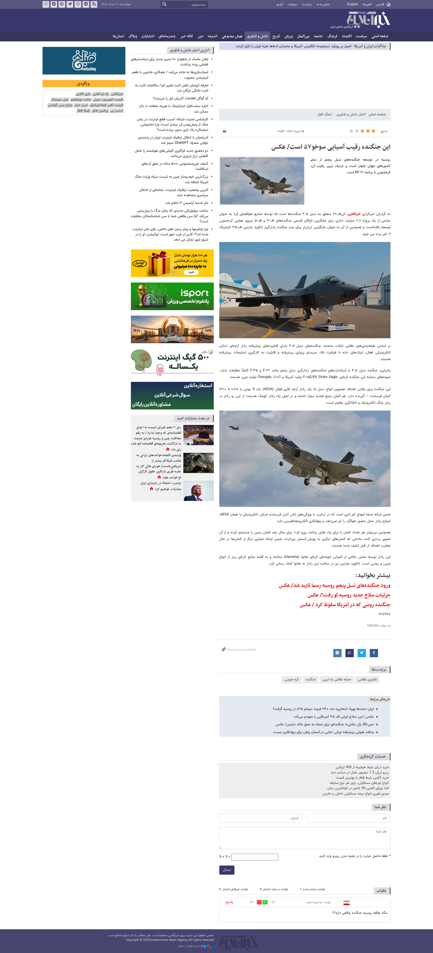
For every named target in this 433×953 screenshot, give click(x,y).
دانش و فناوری (257, 36)
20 (273, 902)
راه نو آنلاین (100, 94)
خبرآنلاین (360, 20)
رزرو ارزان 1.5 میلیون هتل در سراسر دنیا (360, 772)
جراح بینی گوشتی (59, 105)
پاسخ (229, 902)
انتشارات (147, 36)
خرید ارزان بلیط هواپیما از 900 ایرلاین (362, 767)
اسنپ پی (116, 110)
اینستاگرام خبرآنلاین (78, 4)
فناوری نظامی (367, 679)
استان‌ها (118, 36)
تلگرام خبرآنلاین (86, 4)
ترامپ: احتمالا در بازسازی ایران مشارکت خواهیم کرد (161, 486)
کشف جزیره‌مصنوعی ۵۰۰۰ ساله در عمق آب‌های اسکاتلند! (174, 166)
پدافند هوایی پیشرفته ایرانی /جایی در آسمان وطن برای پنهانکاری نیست (323, 732)
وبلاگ (132, 36)
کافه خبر (186, 36)
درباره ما (307, 4)
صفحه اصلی (379, 36)
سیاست (361, 36)
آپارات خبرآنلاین (62, 4)
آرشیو (280, 4)
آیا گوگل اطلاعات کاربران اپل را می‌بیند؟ (180, 98)
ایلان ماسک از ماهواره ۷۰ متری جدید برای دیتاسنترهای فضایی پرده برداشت (169, 62)
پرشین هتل (100, 110)
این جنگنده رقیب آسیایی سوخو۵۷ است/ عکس (330, 147)
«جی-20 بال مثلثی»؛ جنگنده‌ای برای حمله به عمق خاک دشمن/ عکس (325, 724)
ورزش (288, 36)
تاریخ (276, 36)
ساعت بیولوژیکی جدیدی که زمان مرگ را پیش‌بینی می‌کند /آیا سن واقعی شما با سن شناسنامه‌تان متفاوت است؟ (169, 216)
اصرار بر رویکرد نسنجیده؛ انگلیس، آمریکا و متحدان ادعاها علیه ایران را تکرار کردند (293, 46)
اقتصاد (347, 36)
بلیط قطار (83, 110)
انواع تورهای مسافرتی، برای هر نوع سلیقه (359, 783)
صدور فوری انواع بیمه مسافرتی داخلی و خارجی (355, 794)
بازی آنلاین (83, 94)
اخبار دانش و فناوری (351, 114)
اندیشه (212, 36)
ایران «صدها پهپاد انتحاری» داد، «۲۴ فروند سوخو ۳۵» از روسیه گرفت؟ (323, 709)
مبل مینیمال (59, 99)
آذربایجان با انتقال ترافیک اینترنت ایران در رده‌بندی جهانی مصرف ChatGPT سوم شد (173, 140)
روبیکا (46, 4)
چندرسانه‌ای (167, 36)
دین (200, 36)
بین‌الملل (303, 36)
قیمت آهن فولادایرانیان (106, 105)
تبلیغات (292, 4)
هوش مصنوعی (232, 36)
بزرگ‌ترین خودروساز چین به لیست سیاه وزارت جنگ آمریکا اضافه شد (171, 179)
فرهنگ (332, 36)
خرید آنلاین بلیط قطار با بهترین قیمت (362, 778)
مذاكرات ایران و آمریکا (370, 46)
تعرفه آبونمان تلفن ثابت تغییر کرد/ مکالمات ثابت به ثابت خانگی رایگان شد (171, 88)
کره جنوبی (291, 679)
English (352, 4)
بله (54, 4)
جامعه (318, 36)
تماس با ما (323, 4)
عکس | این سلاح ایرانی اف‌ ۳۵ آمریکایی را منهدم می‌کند (334, 717)
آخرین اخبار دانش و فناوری (189, 50)
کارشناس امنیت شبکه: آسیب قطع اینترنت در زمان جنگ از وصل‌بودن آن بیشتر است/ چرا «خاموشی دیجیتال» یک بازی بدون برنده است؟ (172, 125)
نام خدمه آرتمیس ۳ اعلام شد (186, 203)
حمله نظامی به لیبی (337, 679)
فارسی (380, 4)
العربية (367, 4)
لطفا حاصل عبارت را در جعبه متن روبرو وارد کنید (354, 856)
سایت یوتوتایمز (80, 99)
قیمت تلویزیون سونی (108, 99)
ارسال (227, 870)
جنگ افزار (324, 114)
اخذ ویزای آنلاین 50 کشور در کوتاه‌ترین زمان (358, 788)
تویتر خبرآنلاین (70, 4)
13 (251, 902)
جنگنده (311, 679)
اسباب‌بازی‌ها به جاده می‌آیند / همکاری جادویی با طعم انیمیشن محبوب (170, 75)
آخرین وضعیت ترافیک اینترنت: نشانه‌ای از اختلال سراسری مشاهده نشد (173, 192)
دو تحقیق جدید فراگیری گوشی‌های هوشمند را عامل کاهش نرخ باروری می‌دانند (171, 153)
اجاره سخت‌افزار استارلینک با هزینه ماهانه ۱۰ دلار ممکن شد (173, 108)
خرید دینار (81, 105)
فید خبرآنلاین (94, 4)
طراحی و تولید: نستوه (196, 946)
